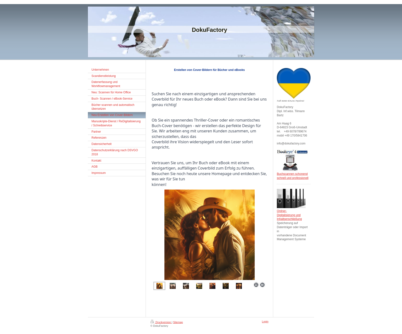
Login (265, 321)
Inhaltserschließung (289, 219)
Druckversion (161, 322)
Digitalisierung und (289, 215)
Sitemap (178, 322)
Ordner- (282, 211)
